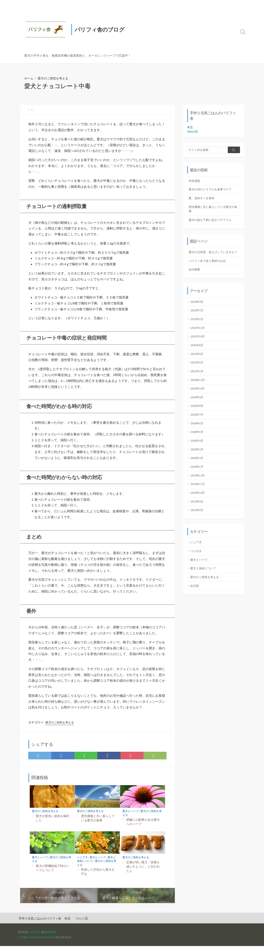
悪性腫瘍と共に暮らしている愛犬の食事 (98, 819)
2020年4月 (197, 450)
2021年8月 (197, 352)
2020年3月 (197, 459)
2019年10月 (198, 503)
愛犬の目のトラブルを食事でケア (211, 190)
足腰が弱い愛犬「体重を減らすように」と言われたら (143, 867)
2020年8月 (197, 414)
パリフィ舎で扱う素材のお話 (208, 267)
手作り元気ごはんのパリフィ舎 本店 (44, 919)
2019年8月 (197, 521)
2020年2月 (197, 468)
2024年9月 (197, 308)
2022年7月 (197, 317)
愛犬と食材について (204, 580)
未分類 (195, 598)
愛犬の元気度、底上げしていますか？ (211, 255)
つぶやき (197, 562)
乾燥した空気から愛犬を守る (98, 873)
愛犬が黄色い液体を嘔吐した (52, 819)
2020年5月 (197, 441)
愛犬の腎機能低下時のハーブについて (52, 869)
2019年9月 (197, 512)
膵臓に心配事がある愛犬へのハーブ (143, 823)
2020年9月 (197, 405)
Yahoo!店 (192, 131)
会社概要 (195, 276)
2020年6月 (197, 432)
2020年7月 (197, 423)
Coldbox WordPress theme (37, 938)
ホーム (29, 78)
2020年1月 (197, 476)
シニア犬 (82, 858)
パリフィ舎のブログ (43, 933)
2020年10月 (198, 397)
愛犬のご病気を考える (54, 78)
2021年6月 (197, 361)
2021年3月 (197, 379)
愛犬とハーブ (130, 812)
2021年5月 (197, 370)
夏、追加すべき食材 (202, 199)
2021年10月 (198, 343)
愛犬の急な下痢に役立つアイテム (211, 221)
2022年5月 (197, 326)
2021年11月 (198, 335)
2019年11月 (198, 494)
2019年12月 (198, 485)
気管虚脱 (195, 181)
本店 (190, 127)
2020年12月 (198, 388)
